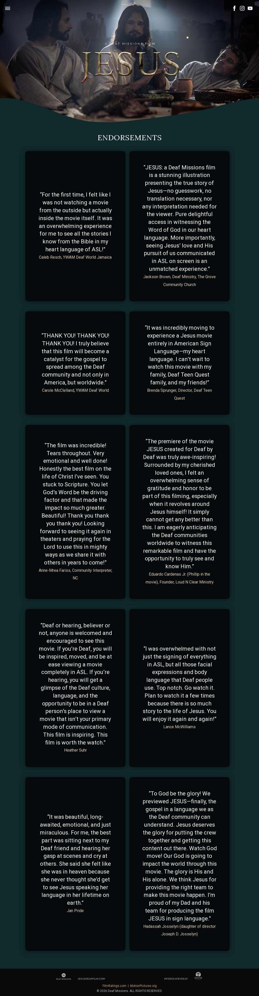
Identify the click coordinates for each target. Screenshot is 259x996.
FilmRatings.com (114, 986)
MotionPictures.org (143, 986)
